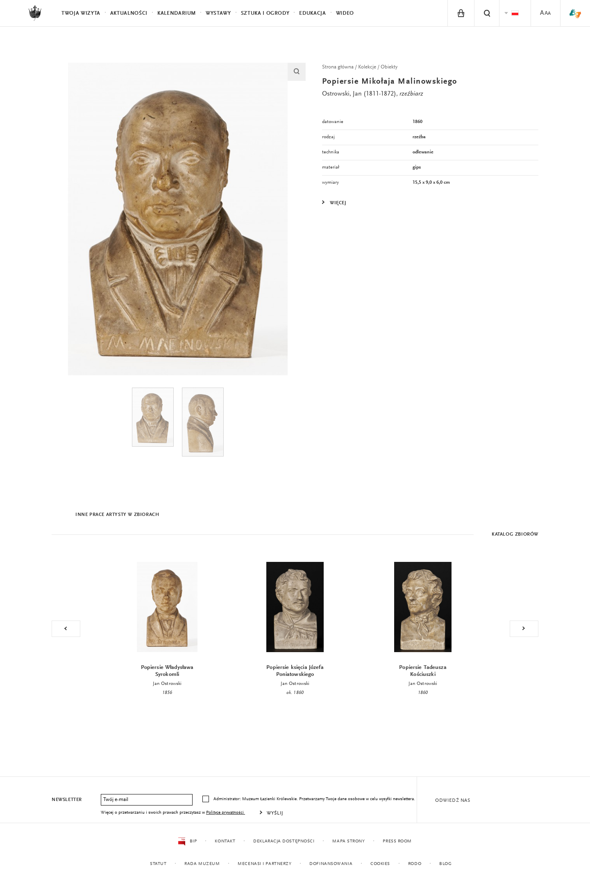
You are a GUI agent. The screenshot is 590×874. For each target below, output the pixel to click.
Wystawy (218, 13)
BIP (187, 841)
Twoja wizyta (80, 13)
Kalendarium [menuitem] (176, 13)
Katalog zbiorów (515, 534)
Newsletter (67, 799)
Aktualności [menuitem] (129, 13)
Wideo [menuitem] (345, 13)
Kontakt (225, 841)
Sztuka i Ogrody (265, 13)
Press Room (397, 841)
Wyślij (275, 813)
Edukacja (312, 13)
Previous (66, 629)
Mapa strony (348, 841)
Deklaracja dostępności (283, 841)
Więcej (338, 203)
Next (524, 629)
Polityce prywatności (225, 812)
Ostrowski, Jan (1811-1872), (372, 94)
